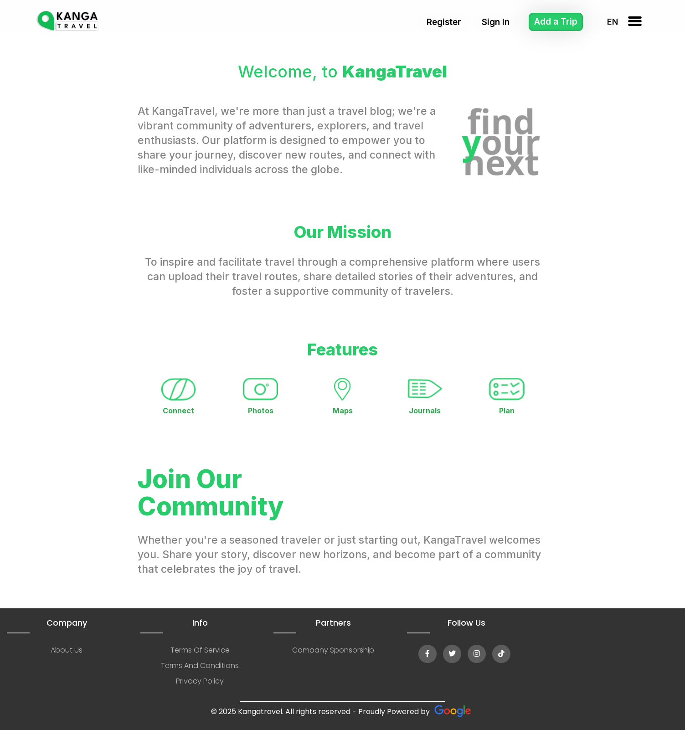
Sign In (496, 22)
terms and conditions (200, 665)
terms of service (200, 650)
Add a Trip (555, 21)
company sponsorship (333, 650)
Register (444, 22)
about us (66, 650)
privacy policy (200, 681)
